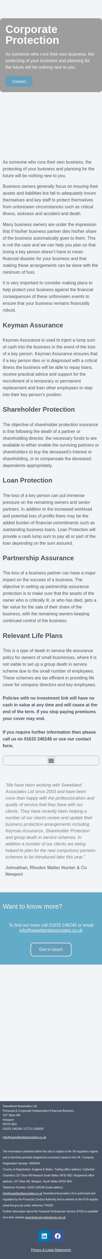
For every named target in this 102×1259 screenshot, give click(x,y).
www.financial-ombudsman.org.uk (45, 1217)
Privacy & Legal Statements (51, 1250)
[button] (51, 760)
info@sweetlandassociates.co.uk (50, 930)
